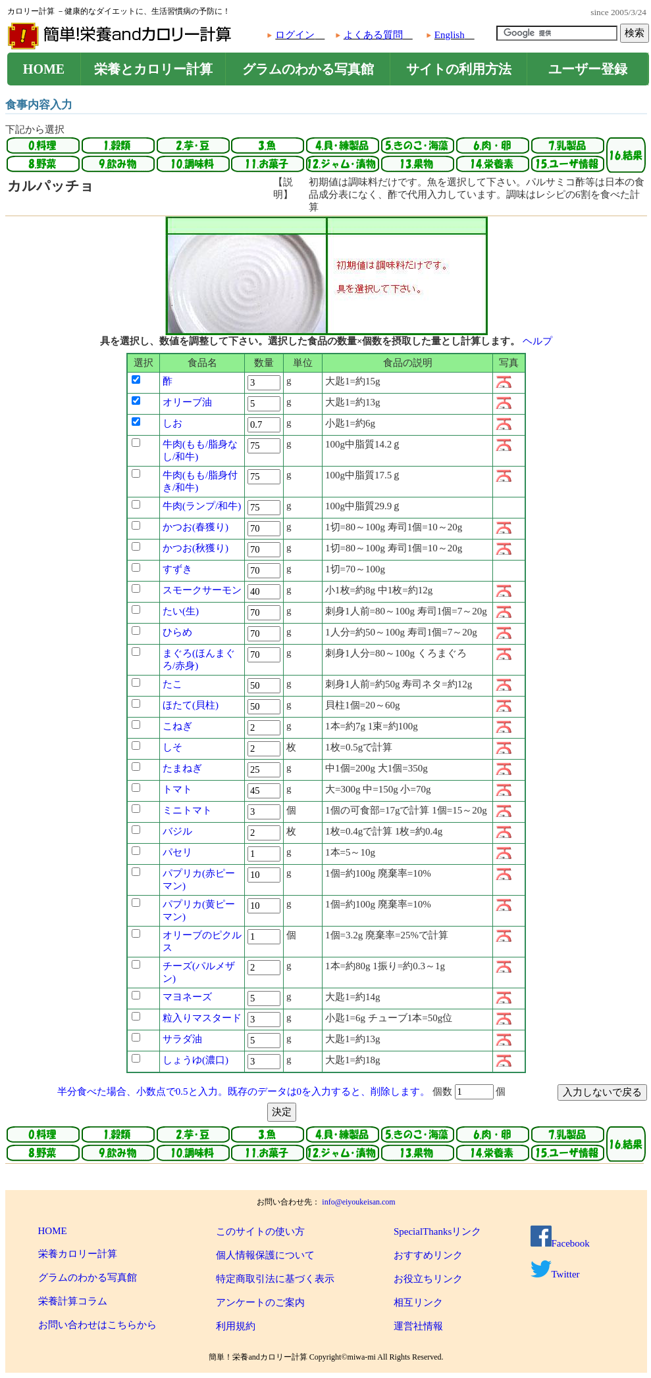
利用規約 (235, 1326)
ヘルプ (537, 341)
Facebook (560, 1243)
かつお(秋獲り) (195, 548)
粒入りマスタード (202, 1018)
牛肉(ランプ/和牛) (202, 506)
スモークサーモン (202, 590)
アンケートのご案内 (260, 1302)
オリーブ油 (187, 402)
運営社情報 (418, 1326)
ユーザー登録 (587, 69)
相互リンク (418, 1302)
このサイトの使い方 (260, 1231)
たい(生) (181, 611)
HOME (44, 69)
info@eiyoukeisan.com (358, 1201)
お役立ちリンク (428, 1279)
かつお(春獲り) (195, 527)
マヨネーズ (187, 997)
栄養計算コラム (72, 1301)
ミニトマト (187, 810)
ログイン (295, 35)
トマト (177, 789)
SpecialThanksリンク (437, 1231)
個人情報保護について (265, 1255)
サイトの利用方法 (458, 69)
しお (172, 423)
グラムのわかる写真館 (308, 69)
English (449, 35)
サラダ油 (182, 1039)
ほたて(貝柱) (191, 705)
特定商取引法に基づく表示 (275, 1279)
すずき (177, 569)
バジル (177, 831)
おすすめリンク (428, 1255)
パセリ (177, 852)
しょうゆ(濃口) (195, 1060)
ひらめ (177, 632)
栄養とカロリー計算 (153, 69)
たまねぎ (182, 768)
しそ (172, 747)
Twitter (555, 1274)
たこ (172, 684)
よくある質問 (373, 35)
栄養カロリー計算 (77, 1254)
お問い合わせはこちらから (97, 1325)
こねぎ (177, 726)
